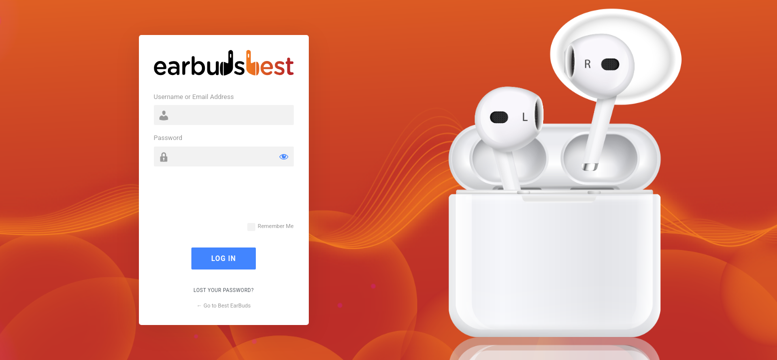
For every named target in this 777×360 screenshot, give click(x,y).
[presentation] (230, 199)
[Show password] (284, 156)
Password (168, 138)
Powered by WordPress (224, 65)
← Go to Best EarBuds (223, 305)
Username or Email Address (194, 96)
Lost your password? (223, 290)
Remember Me (276, 226)
